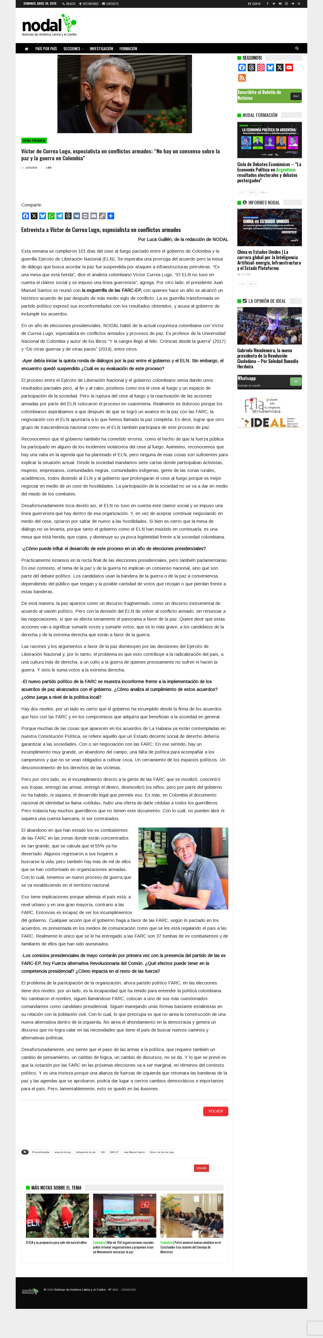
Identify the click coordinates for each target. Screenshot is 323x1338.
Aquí (296, 96)
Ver (296, 381)
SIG (253, 192)
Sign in (254, 3)
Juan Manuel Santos (134, 1151)
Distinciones (89, 3)
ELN (103, 1151)
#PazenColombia (40, 1151)
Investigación (101, 48)
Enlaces (69, 3)
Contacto (110, 3)
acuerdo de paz (63, 1151)
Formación (128, 48)
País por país (46, 48)
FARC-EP (114, 1151)
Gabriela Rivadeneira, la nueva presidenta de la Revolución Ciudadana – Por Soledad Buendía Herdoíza (267, 358)
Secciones (71, 48)
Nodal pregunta (34, 140)
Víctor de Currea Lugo (162, 1151)
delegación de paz (86, 1151)
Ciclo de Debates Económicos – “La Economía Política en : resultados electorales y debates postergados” (269, 172)
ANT (242, 192)
